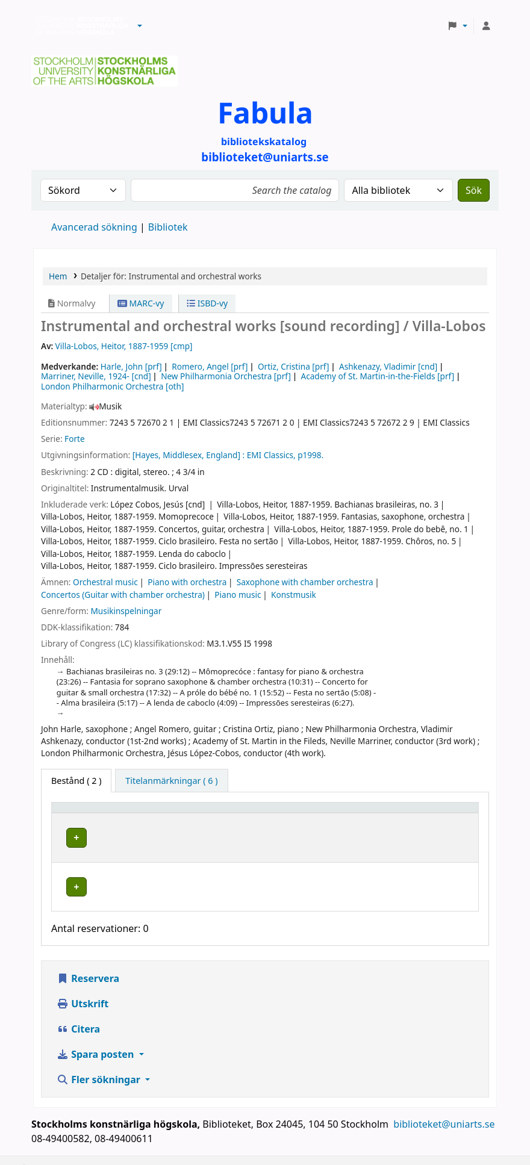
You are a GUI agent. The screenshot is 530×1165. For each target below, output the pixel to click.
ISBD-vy (207, 303)
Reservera (88, 961)
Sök (474, 190)
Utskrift (82, 986)
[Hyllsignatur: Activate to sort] (356, 813)
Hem (58, 276)
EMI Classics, (271, 455)
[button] (139, 25)
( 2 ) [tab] (76, 780)
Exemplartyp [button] (84, 813)
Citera (78, 1011)
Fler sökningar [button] (100, 1062)
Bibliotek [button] (182, 813)
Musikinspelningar (125, 611)
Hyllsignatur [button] (336, 813)
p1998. (310, 455)
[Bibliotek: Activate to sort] (231, 813)
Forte (74, 438)
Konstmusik (293, 594)
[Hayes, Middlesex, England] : (188, 455)
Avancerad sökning (94, 227)
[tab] (171, 781)
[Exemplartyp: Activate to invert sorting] (105, 813)
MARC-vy (140, 303)
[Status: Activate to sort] (444, 813)
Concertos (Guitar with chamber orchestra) (123, 594)
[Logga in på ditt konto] (486, 25)
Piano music (237, 594)
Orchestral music (105, 582)
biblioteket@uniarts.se (445, 1106)
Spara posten (96, 1036)
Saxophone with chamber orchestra (305, 582)
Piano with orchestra (187, 582)
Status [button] (428, 813)
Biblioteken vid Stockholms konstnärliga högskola (79, 26)
